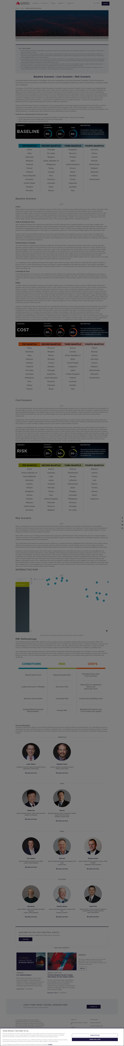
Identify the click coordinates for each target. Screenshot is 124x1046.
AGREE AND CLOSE (94, 1039)
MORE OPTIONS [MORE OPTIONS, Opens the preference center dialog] (94, 1035)
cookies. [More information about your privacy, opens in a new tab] (50, 1044)
